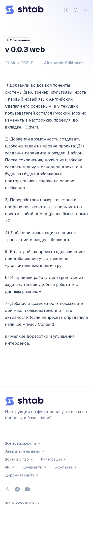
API (10, 467)
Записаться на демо (25, 451)
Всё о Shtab (14, 503)
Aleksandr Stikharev (64, 62)
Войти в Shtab (19, 459)
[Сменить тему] (66, 10)
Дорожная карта (22, 475)
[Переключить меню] (86, 10)
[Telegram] (17, 489)
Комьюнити (35, 467)
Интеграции (53, 459)
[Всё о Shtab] (24, 9)
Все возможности (22, 443)
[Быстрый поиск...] (76, 10)
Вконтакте (66, 467)
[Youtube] (27, 489)
